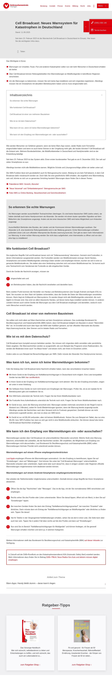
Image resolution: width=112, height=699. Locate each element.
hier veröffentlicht (32, 377)
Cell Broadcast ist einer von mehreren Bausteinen (30, 114)
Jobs (89, 6)
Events (67, 6)
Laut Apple (10, 458)
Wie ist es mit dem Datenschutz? (23, 121)
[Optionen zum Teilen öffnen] (21, 51)
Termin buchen (100, 30)
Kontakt (52, 6)
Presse (60, 6)
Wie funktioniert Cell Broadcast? (23, 107)
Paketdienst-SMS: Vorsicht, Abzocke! (24, 184)
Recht (82, 6)
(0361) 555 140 (100, 23)
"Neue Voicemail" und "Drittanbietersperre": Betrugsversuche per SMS (37, 188)
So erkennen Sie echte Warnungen (24, 101)
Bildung (75, 6)
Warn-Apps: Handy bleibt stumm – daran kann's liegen (30, 583)
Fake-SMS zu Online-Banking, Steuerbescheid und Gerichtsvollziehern (37, 193)
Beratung (43, 6)
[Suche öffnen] (93, 5)
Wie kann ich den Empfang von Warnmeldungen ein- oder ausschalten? (38, 135)
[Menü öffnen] (103, 5)
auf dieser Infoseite (92, 540)
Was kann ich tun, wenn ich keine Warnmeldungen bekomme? (35, 128)
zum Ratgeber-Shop (29, 665)
